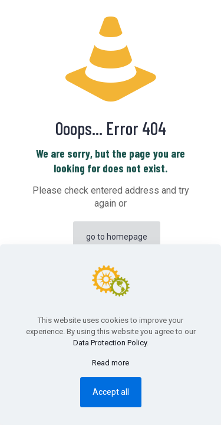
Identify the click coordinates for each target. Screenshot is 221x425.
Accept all (111, 392)
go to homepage (116, 236)
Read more (110, 362)
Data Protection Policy (110, 342)
